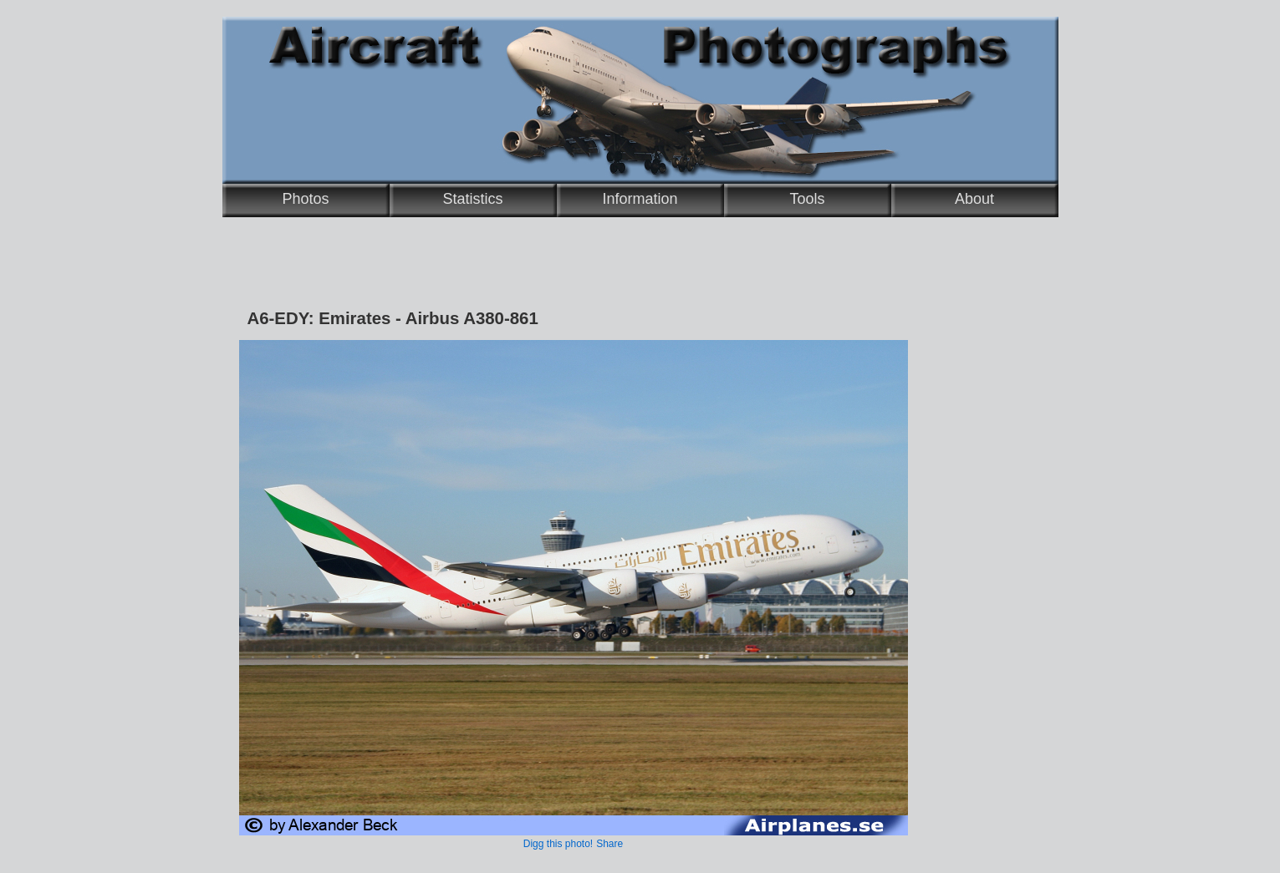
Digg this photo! (558, 844)
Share (609, 844)
